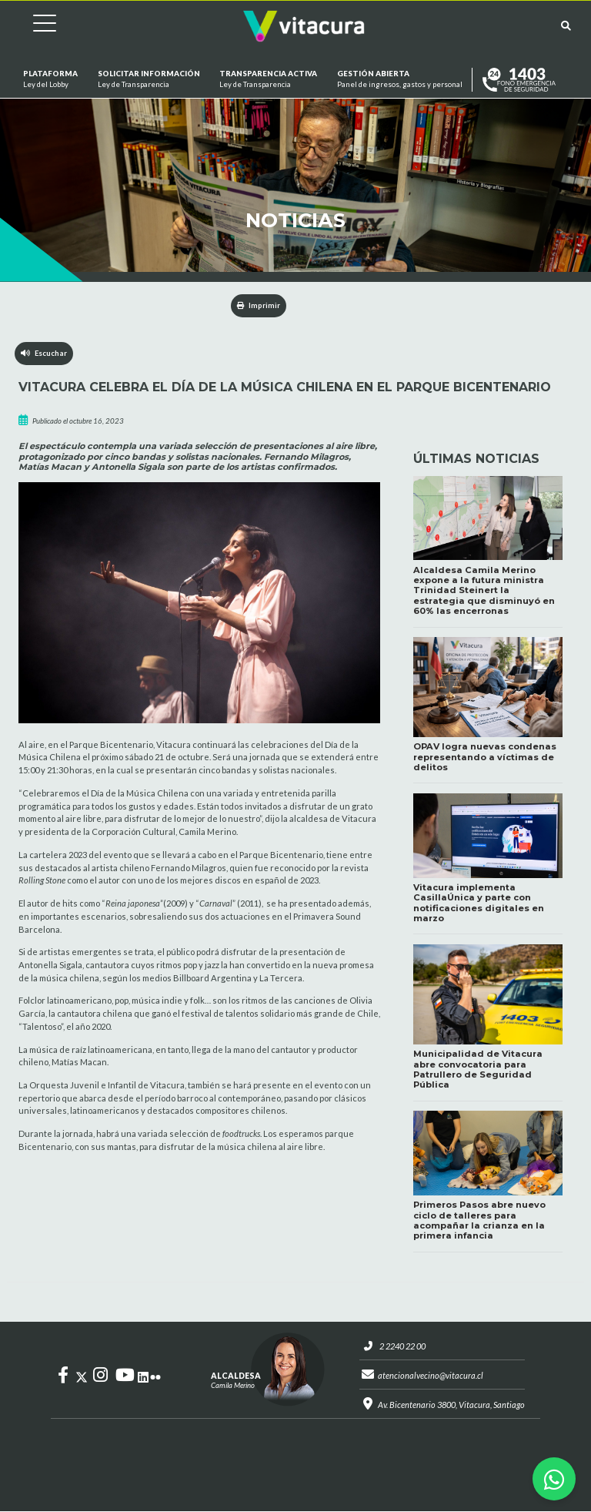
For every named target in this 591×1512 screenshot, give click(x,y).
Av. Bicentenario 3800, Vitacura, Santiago (451, 1405)
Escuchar (44, 353)
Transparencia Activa (268, 79)
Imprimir (259, 305)
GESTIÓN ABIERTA (399, 79)
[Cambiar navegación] (33, 26)
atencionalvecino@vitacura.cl (430, 1375)
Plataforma (50, 79)
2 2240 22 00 (402, 1346)
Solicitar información (148, 79)
